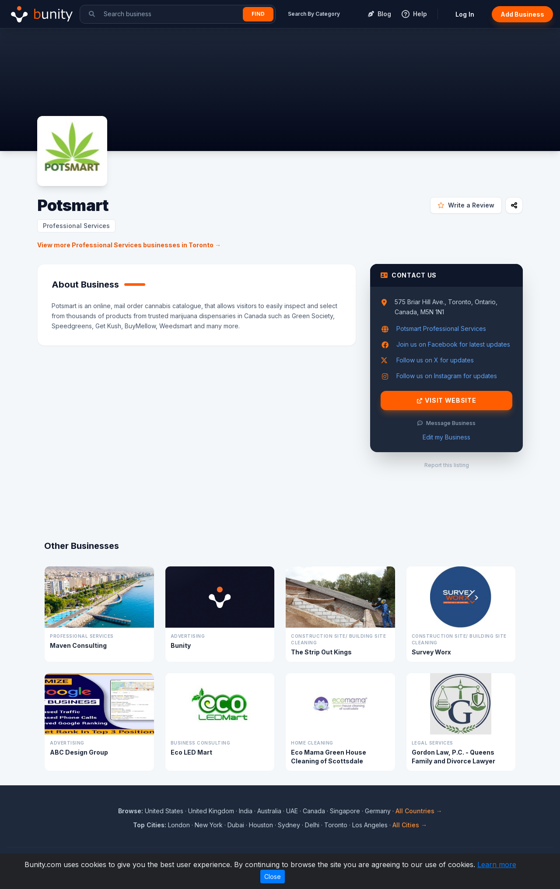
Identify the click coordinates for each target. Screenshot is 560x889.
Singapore (345, 811)
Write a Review (466, 205)
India (245, 811)
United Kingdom (211, 811)
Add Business (522, 14)
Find (258, 14)
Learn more (496, 864)
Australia (269, 811)
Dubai (236, 825)
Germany (378, 811)
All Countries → (419, 811)
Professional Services (76, 225)
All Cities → (409, 825)
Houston (261, 825)
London (179, 825)
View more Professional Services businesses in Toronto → (129, 245)
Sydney (289, 825)
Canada (314, 811)
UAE (292, 811)
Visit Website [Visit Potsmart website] (446, 400)
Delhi (312, 825)
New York (209, 825)
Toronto (335, 825)
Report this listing (446, 465)
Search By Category (314, 14)
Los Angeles (370, 825)
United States (164, 811)
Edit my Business (446, 437)
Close (272, 876)
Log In (464, 14)
